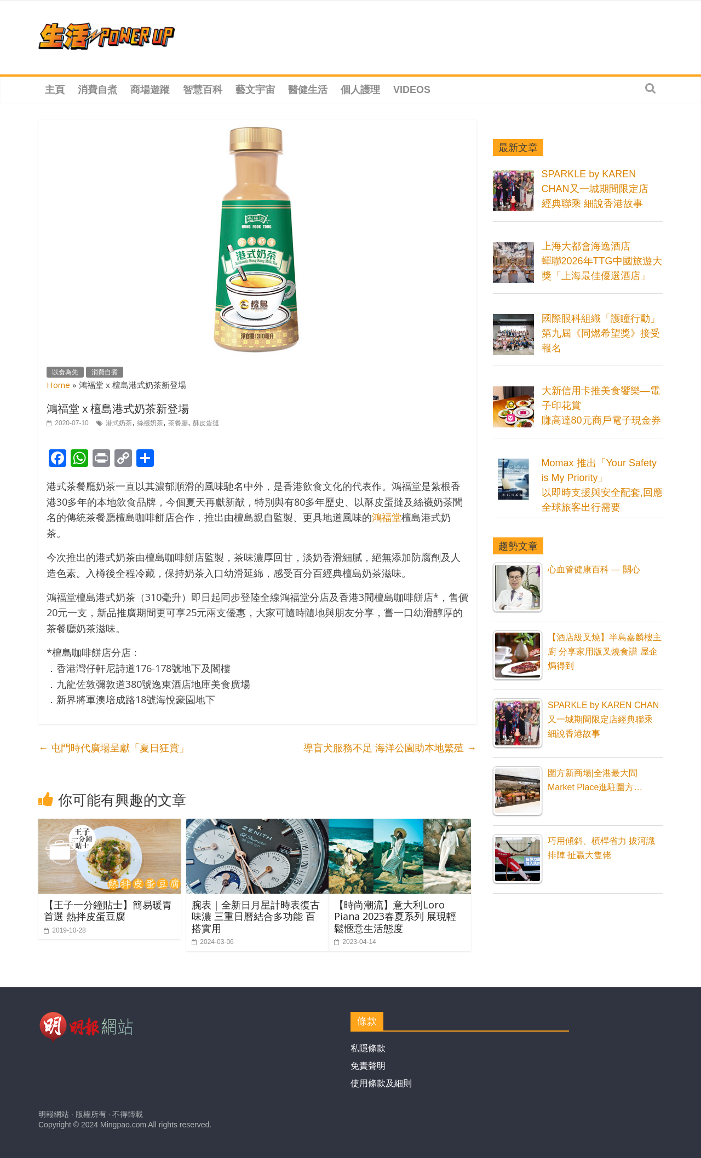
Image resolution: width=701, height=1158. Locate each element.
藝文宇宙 (255, 89)
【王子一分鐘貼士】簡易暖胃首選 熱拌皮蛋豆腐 (108, 910)
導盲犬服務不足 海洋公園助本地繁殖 (389, 748)
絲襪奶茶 (150, 423)
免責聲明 (368, 1065)
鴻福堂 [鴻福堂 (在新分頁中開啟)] (386, 517)
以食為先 (65, 372)
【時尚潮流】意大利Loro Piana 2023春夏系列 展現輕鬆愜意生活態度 (395, 916)
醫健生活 (307, 89)
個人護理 (360, 89)
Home (58, 384)
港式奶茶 (119, 423)
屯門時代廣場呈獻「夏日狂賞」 (113, 748)
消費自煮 (97, 89)
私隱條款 (368, 1048)
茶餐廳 (178, 423)
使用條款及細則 (381, 1083)
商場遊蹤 (150, 89)
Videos (411, 89)
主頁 (55, 89)
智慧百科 (202, 89)
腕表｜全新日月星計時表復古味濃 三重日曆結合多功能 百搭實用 (256, 916)
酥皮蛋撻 (206, 423)
